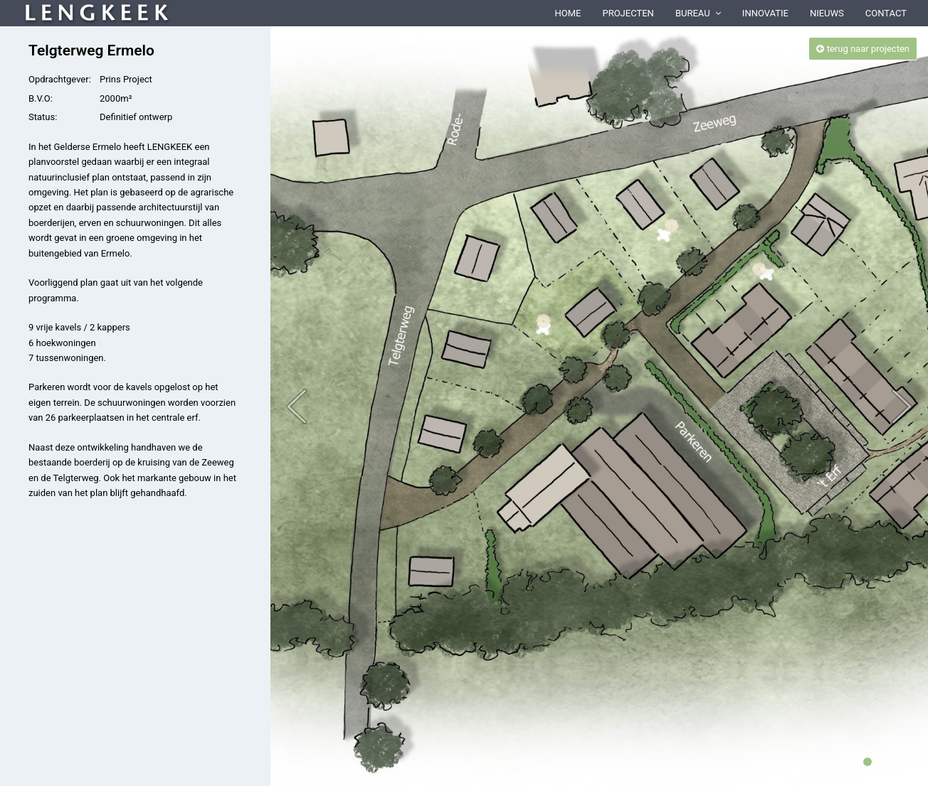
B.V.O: (40, 98)
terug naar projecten (862, 48)
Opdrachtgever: (59, 79)
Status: (42, 117)
